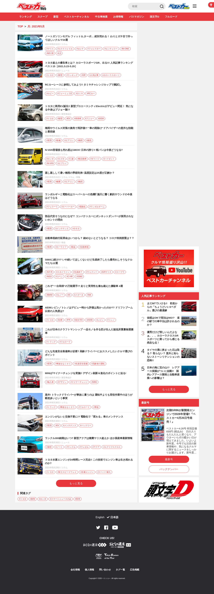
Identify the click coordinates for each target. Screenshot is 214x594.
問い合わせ (105, 569)
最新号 (169, 459)
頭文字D (154, 16)
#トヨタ (50, 75)
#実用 (49, 140)
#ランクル (71, 447)
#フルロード (65, 342)
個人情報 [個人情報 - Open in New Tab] (89, 569)
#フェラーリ (52, 207)
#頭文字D (78, 320)
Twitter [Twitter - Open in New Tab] (98, 527)
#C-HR (70, 276)
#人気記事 (94, 75)
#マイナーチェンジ (79, 382)
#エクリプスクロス (112, 447)
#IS (68, 295)
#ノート (59, 447)
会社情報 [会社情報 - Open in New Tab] (75, 569)
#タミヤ (79, 93)
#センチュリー (111, 49)
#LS (59, 53)
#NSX (49, 276)
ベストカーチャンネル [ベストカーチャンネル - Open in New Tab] (76, 16)
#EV (68, 118)
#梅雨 (80, 140)
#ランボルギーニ (97, 207)
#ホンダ (50, 159)
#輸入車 (50, 382)
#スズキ (61, 159)
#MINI (94, 382)
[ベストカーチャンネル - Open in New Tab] (169, 268)
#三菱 (71, 159)
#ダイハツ (95, 159)
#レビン (99, 320)
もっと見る (76, 483)
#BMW (49, 295)
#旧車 (60, 320)
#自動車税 (84, 247)
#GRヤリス (106, 272)
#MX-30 (50, 53)
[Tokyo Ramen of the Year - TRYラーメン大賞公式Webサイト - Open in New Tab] (107, 557)
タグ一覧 (120, 569)
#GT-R (49, 272)
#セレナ (80, 49)
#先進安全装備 (81, 364)
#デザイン (62, 382)
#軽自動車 (82, 159)
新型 (55, 16)
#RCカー (91, 93)
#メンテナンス (62, 228)
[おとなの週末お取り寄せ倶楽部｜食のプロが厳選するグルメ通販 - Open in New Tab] (94, 545)
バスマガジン (136, 16)
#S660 (79, 276)
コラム (65, 44)
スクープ (42, 16)
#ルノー (60, 295)
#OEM (101, 118)
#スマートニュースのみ (60, 499)
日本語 (114, 517)
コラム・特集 (74, 177)
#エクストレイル (65, 49)
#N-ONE (125, 49)
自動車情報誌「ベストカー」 (31, 6)
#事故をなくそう (63, 364)
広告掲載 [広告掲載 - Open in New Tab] (134, 569)
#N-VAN (50, 163)
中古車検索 (101, 16)
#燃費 (58, 182)
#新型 (60, 75)
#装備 (58, 140)
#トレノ (111, 320)
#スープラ (119, 272)
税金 (64, 242)
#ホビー (50, 93)
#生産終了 (77, 272)
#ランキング (72, 75)
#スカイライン (62, 272)
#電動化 (82, 207)
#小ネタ (76, 228)
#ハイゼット (109, 159)
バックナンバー (168, 469)
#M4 (89, 295)
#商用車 (77, 118)
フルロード (171, 16)
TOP (20, 26)
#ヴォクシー (91, 272)
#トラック (51, 342)
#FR (68, 320)
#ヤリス (50, 49)
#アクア (96, 447)
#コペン (59, 276)
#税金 (73, 247)
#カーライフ (61, 247)
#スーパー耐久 (104, 472)
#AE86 (89, 320)
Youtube (115, 528)
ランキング (25, 16)
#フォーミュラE (65, 93)
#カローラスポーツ (111, 75)
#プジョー (89, 118)
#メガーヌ (78, 295)
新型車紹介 (67, 114)
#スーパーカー (68, 207)
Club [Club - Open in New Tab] (179, 6)
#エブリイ (62, 163)
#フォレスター (94, 49)
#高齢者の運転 (98, 364)
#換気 (89, 140)
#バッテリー (85, 425)
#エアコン (69, 140)
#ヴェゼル (84, 447)
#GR (83, 75)
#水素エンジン (87, 472)
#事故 (96, 407)
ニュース (66, 70)
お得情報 (118, 16)
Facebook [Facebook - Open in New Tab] (106, 528)
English (100, 517)
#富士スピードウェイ (67, 472)
